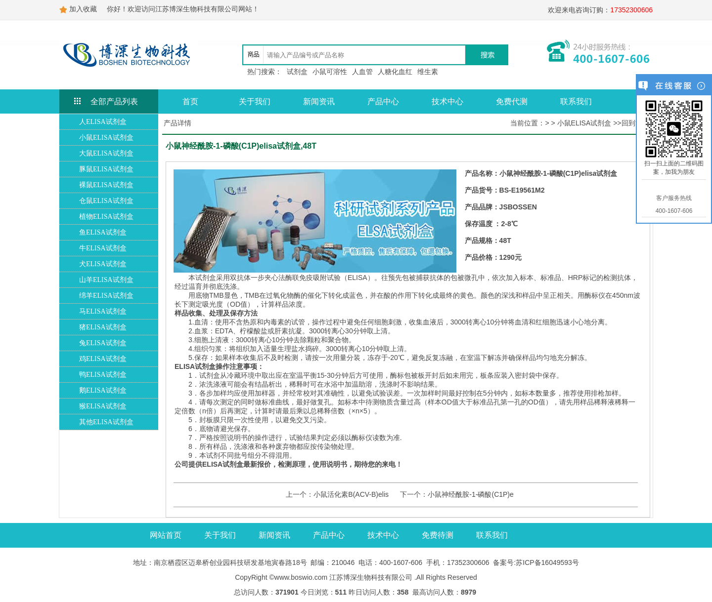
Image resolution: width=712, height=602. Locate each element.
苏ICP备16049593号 (547, 562)
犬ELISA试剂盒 (103, 264)
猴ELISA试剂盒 (103, 406)
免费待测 (437, 535)
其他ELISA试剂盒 (106, 422)
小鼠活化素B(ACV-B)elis (351, 494)
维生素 (427, 72)
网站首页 (165, 535)
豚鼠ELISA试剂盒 (106, 169)
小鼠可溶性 (329, 72)
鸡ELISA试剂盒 (103, 358)
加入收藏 (83, 9)
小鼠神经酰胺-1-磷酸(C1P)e (470, 494)
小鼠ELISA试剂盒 (106, 137)
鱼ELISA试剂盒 (103, 232)
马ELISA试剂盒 (103, 311)
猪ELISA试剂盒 (103, 327)
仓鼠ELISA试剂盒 (106, 200)
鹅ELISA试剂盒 (103, 390)
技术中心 (447, 101)
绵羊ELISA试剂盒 (106, 295)
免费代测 (512, 101)
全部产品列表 (114, 101)
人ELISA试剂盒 (103, 121)
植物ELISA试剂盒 (106, 216)
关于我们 (254, 101)
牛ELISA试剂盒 (103, 248)
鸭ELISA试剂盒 (103, 374)
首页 (190, 101)
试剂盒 (297, 72)
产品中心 (383, 101)
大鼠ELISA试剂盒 (106, 153)
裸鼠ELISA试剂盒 (106, 185)
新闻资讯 (319, 101)
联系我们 (576, 101)
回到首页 (635, 123)
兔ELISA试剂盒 (103, 343)
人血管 (362, 72)
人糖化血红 (395, 72)
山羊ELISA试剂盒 (106, 279)
